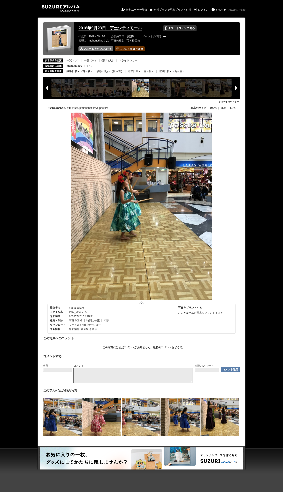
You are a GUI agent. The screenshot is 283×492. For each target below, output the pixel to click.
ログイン (203, 9)
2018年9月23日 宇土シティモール (110, 28)
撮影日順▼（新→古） (110, 71)
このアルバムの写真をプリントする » (200, 312)
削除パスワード (204, 365)
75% (224, 107)
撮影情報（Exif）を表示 (83, 329)
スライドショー (128, 60)
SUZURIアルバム (61, 8)
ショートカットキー (229, 101)
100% (213, 107)
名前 (45, 365)
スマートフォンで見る (180, 28)
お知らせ (221, 9)
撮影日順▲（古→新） (80, 71)
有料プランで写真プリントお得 (172, 9)
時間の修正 (93, 320)
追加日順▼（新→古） (172, 71)
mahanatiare (76, 307)
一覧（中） (90, 60)
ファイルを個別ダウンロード (86, 324)
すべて (90, 65)
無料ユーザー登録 (136, 9)
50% (232, 107)
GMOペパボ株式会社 (237, 10)
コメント (78, 365)
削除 (106, 320)
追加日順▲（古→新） (141, 71)
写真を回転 (75, 320)
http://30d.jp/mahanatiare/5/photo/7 (87, 107)
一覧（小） (73, 60)
